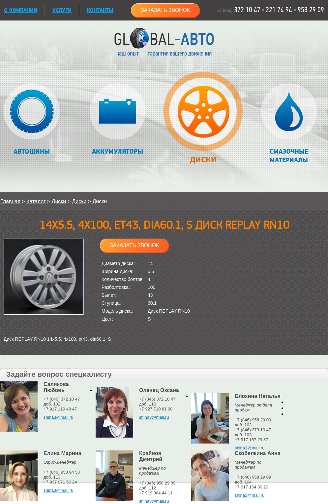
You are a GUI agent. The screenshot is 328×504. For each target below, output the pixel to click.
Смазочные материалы (289, 124)
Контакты (100, 10)
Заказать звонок (165, 10)
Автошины (32, 119)
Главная (10, 201)
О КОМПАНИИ (20, 10)
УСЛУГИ (62, 10)
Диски (203, 121)
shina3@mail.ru (59, 417)
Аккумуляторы (117, 119)
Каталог (35, 201)
